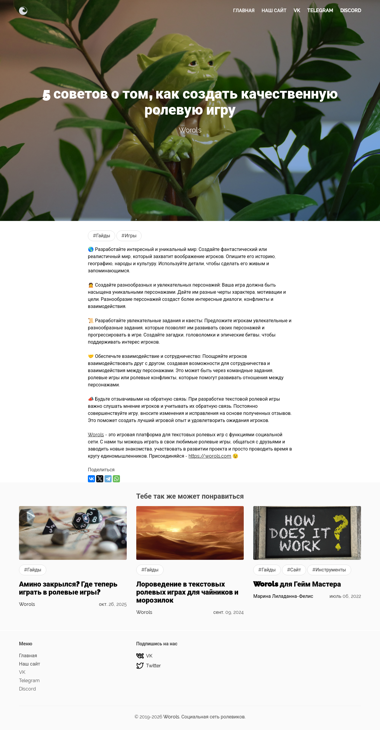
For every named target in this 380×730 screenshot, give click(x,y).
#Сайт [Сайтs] (294, 570)
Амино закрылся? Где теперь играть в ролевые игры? (68, 588)
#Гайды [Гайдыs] (101, 235)
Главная (243, 10)
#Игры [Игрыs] (129, 235)
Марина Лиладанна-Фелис (283, 596)
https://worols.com (210, 456)
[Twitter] (190, 665)
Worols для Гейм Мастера (297, 584)
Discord (350, 10)
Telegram (320, 10)
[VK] (190, 656)
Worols (190, 130)
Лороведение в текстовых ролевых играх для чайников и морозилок (187, 592)
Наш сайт (274, 10)
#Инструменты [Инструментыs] (329, 570)
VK (297, 10)
